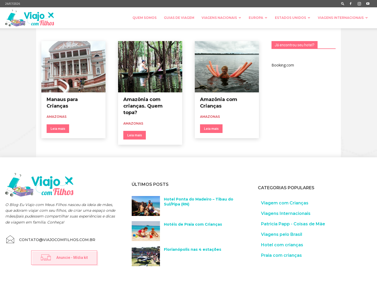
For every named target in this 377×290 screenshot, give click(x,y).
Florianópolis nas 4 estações (192, 249)
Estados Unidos (292, 18)
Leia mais (58, 129)
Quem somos (144, 18)
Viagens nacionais (221, 18)
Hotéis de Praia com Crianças (193, 224)
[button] (343, 3)
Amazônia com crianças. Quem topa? (143, 106)
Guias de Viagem (179, 18)
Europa (258, 18)
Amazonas (56, 117)
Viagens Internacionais (343, 18)
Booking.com (282, 65)
